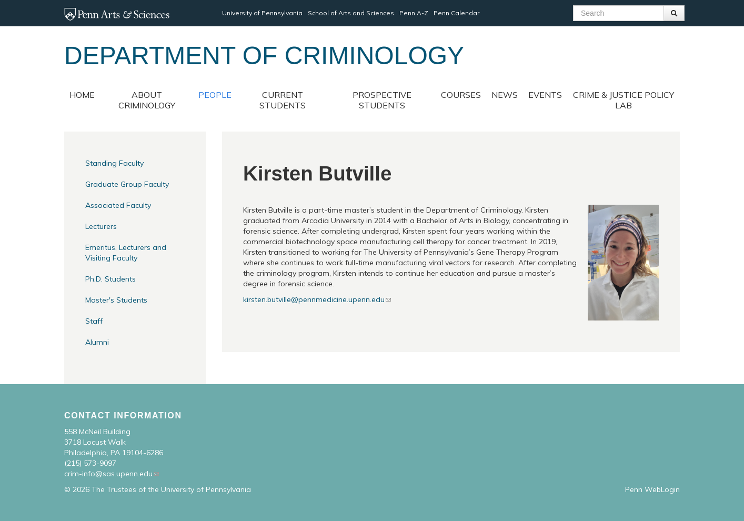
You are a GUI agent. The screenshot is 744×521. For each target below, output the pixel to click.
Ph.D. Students (110, 279)
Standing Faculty (114, 163)
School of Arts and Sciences (351, 13)
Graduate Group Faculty (127, 184)
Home (82, 94)
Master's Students (116, 300)
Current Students (282, 100)
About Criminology (146, 100)
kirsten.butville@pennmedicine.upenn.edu (314, 299)
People (215, 94)
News (504, 94)
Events (545, 94)
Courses (461, 94)
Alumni (97, 342)
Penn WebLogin (652, 489)
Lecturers (101, 226)
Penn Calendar (456, 13)
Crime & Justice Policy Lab (623, 100)
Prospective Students (382, 100)
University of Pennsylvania (262, 13)
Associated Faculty (118, 205)
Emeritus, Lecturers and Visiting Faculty (125, 253)
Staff (94, 321)
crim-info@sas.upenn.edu (108, 473)
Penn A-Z (413, 13)
